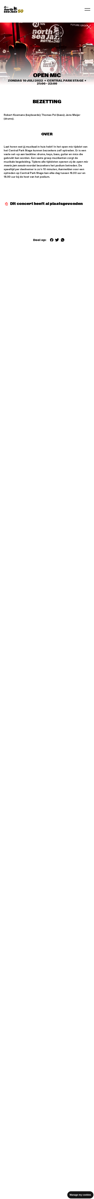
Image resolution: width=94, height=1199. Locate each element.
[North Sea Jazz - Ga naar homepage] (13, 9)
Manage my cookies (80, 1195)
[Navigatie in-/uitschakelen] (87, 9)
